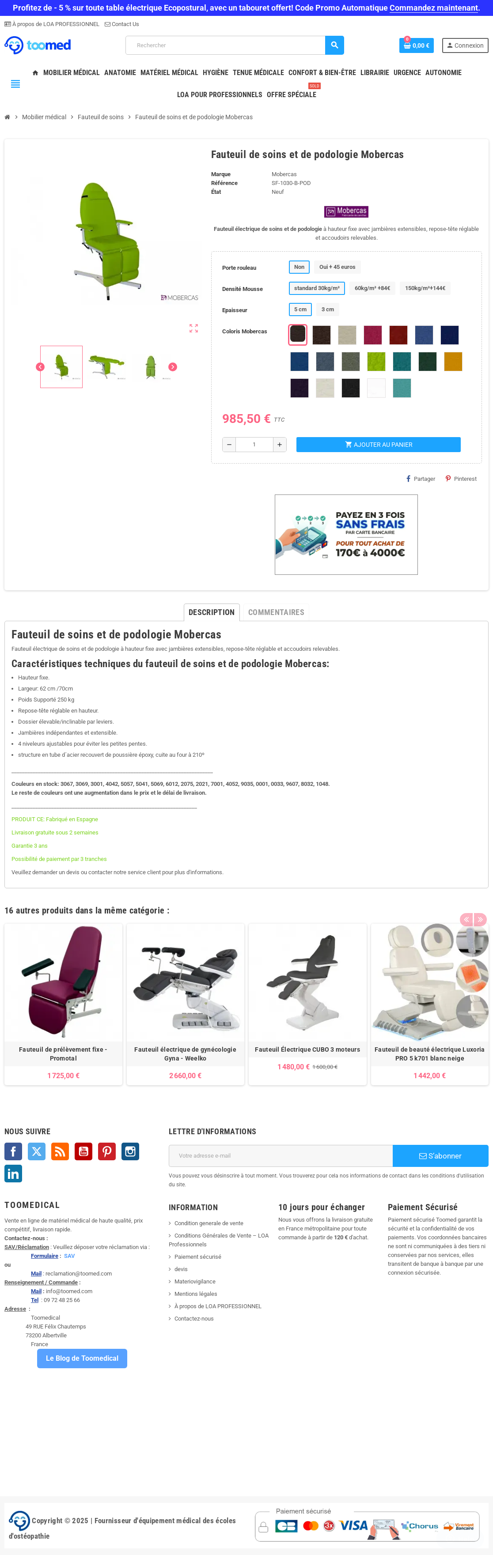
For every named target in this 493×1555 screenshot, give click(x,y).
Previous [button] (466, 908)
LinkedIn (13, 1173)
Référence (224, 183)
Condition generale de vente (208, 1223)
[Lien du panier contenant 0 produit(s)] (416, 45)
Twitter (37, 1151)
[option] (63, 1004)
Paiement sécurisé (197, 1256)
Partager (420, 478)
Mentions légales (195, 1294)
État (216, 192)
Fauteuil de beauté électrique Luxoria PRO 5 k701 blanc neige (430, 1054)
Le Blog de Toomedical (82, 1358)
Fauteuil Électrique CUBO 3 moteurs (307, 1049)
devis (181, 1269)
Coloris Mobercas (244, 331)
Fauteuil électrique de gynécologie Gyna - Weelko (185, 1054)
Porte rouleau (239, 267)
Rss (60, 1151)
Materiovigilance (195, 1281)
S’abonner (440, 1155)
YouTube (83, 1151)
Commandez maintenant (434, 7)
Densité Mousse (242, 289)
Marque (221, 174)
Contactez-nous (194, 1318)
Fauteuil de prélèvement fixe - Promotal (63, 1054)
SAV (69, 1256)
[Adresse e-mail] (281, 1156)
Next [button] (479, 908)
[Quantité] (254, 445)
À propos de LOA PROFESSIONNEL (55, 24)
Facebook (13, 1151)
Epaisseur (234, 310)
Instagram (130, 1151)
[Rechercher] (234, 45)
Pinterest (461, 478)
